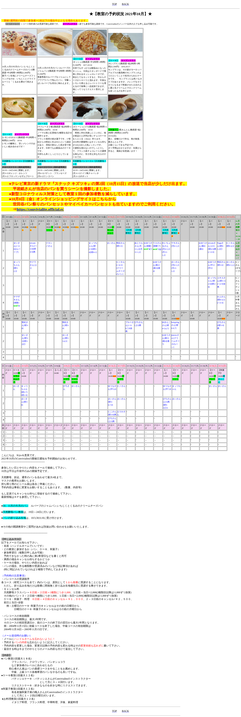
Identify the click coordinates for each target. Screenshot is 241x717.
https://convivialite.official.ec (40, 209)
